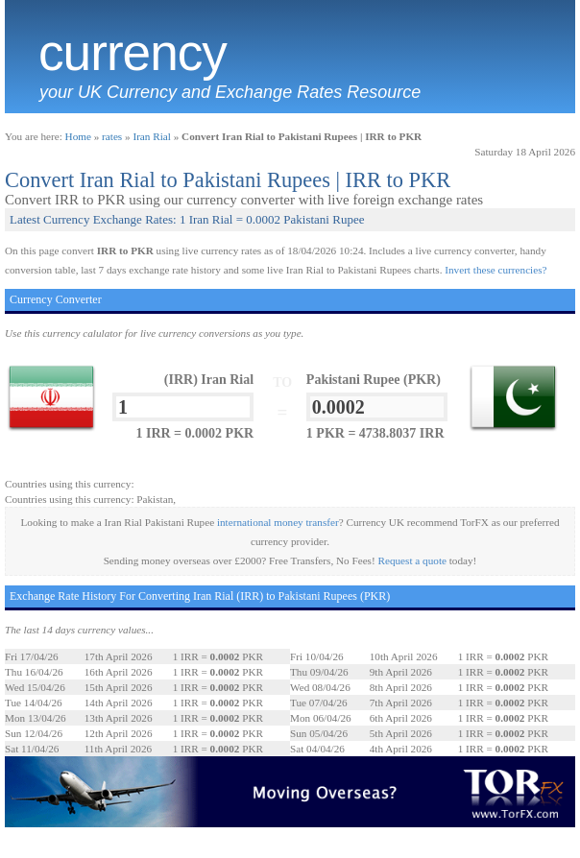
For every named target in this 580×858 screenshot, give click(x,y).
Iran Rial (151, 136)
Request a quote (412, 560)
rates (112, 136)
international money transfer (278, 522)
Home (78, 136)
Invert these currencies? (495, 269)
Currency (132, 53)
